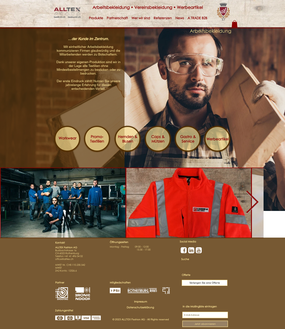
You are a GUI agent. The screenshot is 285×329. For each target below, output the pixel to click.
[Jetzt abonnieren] (205, 324)
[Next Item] (252, 202)
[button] (96, 18)
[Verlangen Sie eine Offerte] (204, 283)
